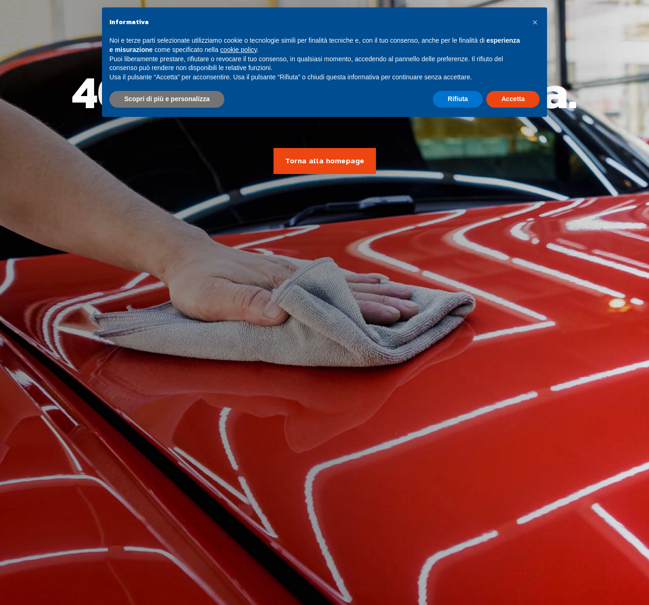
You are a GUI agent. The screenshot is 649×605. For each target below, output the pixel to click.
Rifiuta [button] (458, 99)
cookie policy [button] (238, 49)
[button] (535, 22)
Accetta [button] (513, 99)
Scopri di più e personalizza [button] (167, 99)
